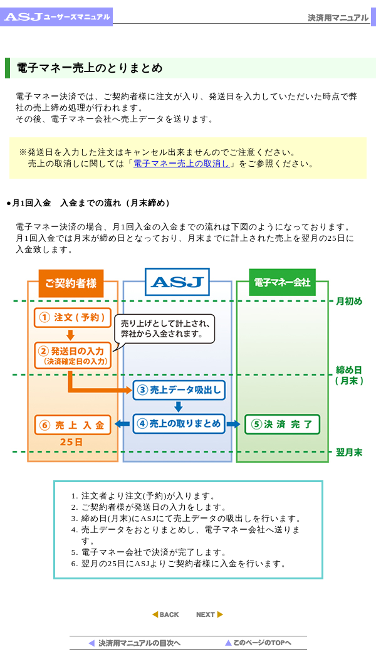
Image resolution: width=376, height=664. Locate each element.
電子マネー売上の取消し (181, 163)
